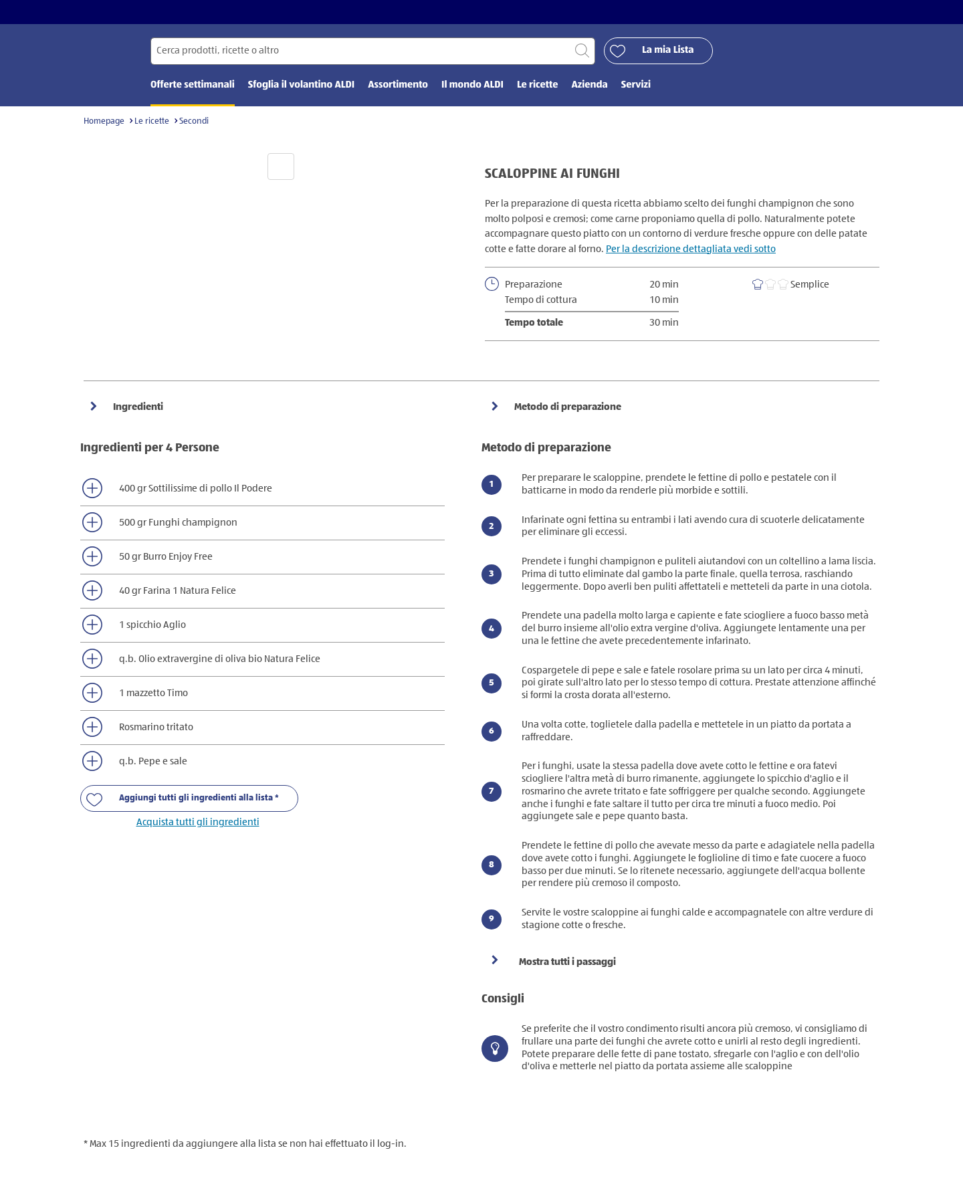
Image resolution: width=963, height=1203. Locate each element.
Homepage (104, 121)
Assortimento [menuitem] (398, 85)
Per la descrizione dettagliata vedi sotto (691, 249)
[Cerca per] (372, 51)
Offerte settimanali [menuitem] (192, 85)
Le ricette (151, 121)
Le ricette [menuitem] (537, 85)
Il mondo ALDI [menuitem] (472, 85)
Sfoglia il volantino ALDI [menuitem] (301, 85)
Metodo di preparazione (566, 407)
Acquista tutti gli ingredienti (197, 822)
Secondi (194, 121)
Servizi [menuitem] (636, 85)
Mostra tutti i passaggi (567, 962)
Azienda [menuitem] (589, 85)
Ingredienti (137, 407)
